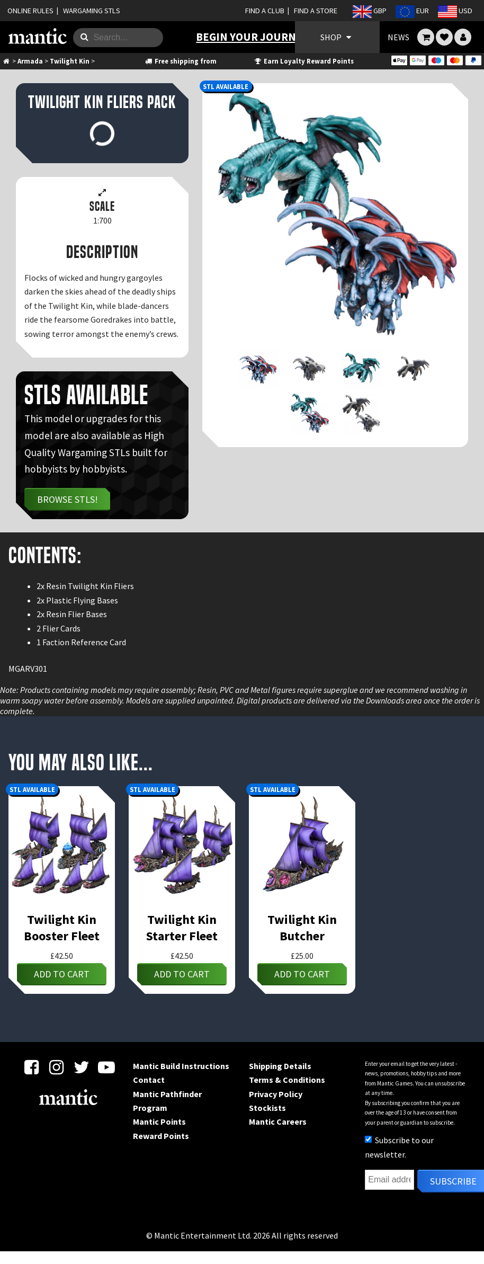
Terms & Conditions (287, 1079)
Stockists (267, 1107)
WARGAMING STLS (91, 10)
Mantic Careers (278, 1121)
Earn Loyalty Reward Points (304, 61)
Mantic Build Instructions (181, 1066)
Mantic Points (159, 1121)
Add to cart (61, 974)
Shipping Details (280, 1066)
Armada (30, 61)
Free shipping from (180, 61)
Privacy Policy (275, 1094)
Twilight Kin (69, 61)
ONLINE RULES (30, 10)
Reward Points (161, 1136)
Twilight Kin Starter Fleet (182, 927)
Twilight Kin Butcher (302, 927)
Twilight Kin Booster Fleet (62, 927)
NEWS (398, 37)
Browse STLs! (67, 499)
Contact (149, 1079)
